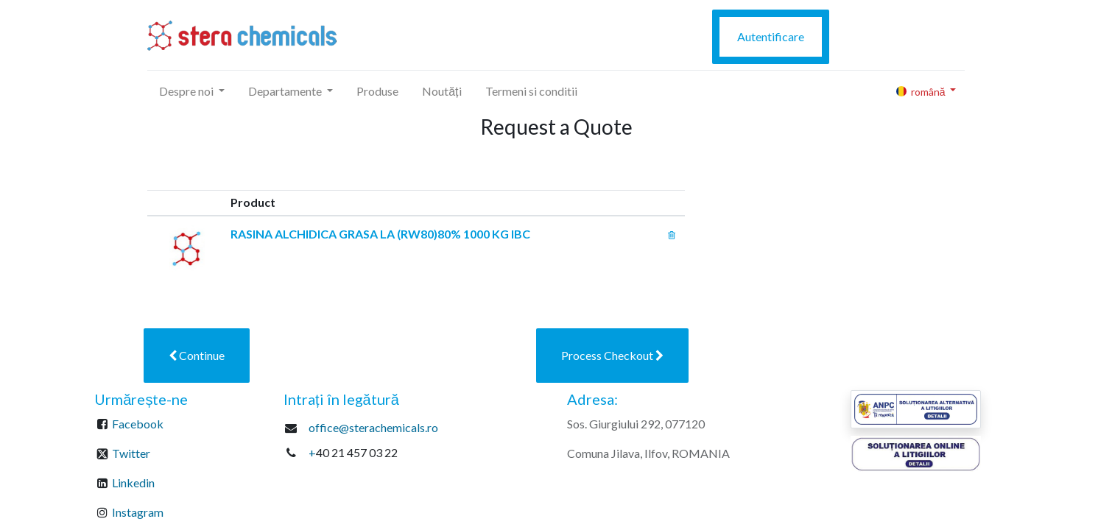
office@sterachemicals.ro (373, 427)
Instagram (137, 512)
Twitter (131, 453)
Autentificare (770, 36)
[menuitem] (377, 91)
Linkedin (133, 483)
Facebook (137, 424)
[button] (197, 355)
